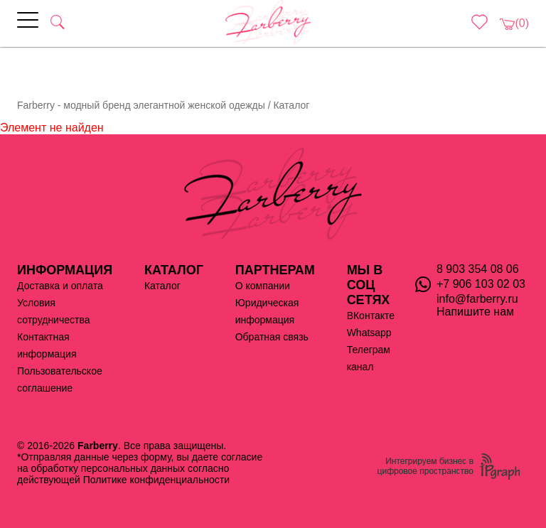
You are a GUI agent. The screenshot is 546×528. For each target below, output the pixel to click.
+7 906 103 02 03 (481, 284)
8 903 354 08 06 (478, 269)
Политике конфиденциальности (156, 479)
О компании (262, 285)
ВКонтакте (371, 315)
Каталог (162, 285)
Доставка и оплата (60, 285)
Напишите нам (475, 312)
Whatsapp (369, 332)
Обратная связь (272, 337)
